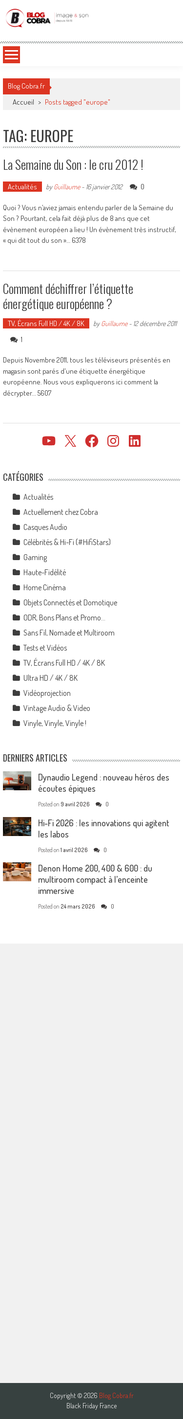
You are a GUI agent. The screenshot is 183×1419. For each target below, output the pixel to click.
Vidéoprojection (47, 693)
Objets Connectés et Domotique (70, 602)
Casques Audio (45, 527)
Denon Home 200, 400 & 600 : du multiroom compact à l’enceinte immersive (95, 879)
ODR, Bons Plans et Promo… (64, 617)
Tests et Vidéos (45, 648)
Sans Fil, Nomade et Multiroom (69, 632)
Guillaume (67, 186)
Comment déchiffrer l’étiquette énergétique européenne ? (68, 296)
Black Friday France (91, 1405)
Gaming (35, 557)
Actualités (22, 186)
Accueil (23, 102)
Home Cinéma (44, 587)
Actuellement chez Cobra (60, 512)
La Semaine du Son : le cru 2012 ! (73, 164)
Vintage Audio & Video (56, 708)
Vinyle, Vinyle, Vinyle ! (54, 723)
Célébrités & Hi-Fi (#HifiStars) (67, 542)
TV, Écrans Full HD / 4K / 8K (46, 323)
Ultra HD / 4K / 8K (50, 678)
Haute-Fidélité (44, 572)
